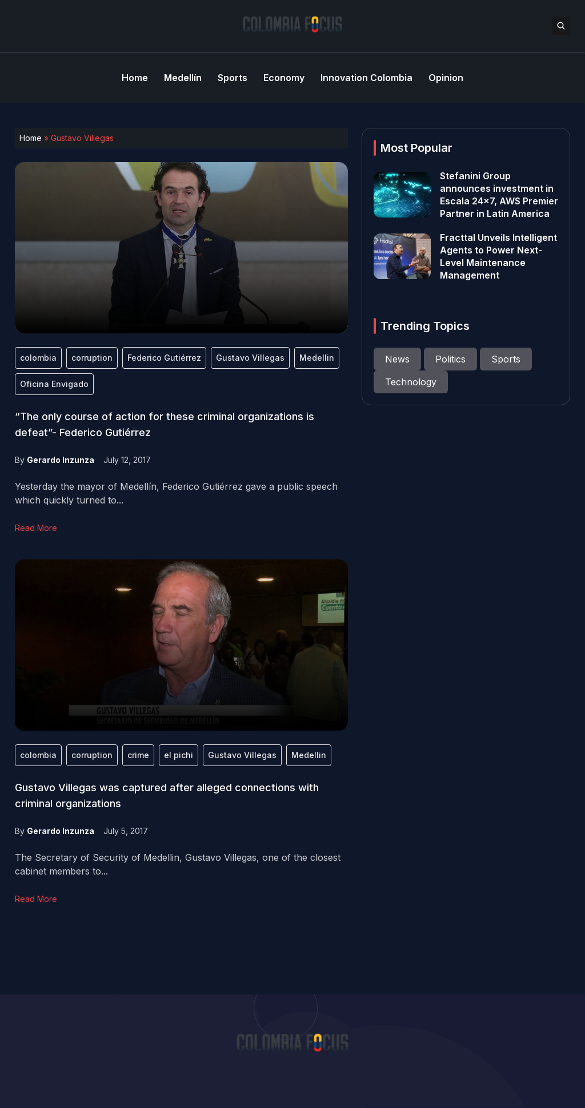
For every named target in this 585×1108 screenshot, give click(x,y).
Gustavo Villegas (250, 357)
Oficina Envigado (54, 384)
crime (138, 755)
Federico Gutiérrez (164, 357)
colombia (38, 357)
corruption (92, 357)
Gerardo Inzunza (60, 460)
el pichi (178, 755)
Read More (36, 528)
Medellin (316, 357)
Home (30, 138)
